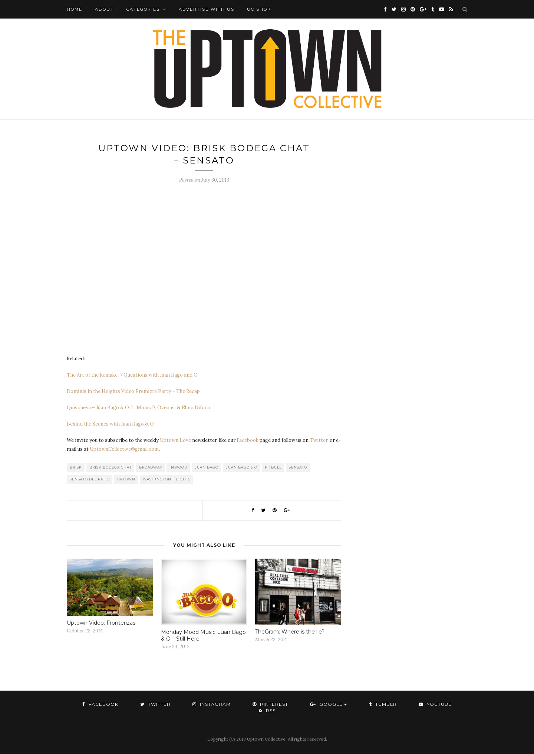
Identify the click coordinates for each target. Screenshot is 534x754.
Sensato (298, 467)
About (104, 9)
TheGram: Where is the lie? (289, 631)
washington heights (167, 479)
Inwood (178, 467)
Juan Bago (206, 467)
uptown (126, 479)
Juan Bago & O (241, 467)
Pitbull (273, 467)
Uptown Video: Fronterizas (101, 622)
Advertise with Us (206, 9)
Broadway (150, 467)
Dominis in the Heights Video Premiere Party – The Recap (133, 391)
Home (74, 9)
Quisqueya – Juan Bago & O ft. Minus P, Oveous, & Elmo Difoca (138, 407)
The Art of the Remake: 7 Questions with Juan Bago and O (132, 375)
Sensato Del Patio (90, 479)
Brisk (76, 467)
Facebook (247, 440)
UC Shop (259, 9)
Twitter (318, 440)
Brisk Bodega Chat (110, 467)
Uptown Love (175, 440)
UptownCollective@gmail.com (124, 449)
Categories (143, 9)
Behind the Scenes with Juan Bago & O (110, 424)
